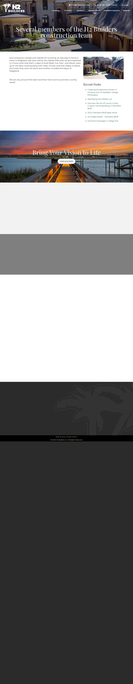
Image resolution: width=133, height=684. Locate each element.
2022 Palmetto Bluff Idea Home (102, 113)
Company (56, 10)
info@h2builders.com (79, 5)
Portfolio (69, 10)
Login (125, 5)
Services (81, 10)
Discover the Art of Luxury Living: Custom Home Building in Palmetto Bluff (104, 106)
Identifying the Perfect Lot (99, 99)
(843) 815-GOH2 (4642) (106, 5)
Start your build (66, 161)
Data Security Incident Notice (66, 437)
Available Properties (112, 10)
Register (126, 10)
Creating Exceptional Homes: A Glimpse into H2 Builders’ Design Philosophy (102, 92)
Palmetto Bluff (94, 10)
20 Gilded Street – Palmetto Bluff (102, 117)
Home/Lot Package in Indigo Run (103, 121)
